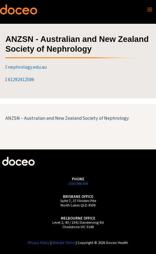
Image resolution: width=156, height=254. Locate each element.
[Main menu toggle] (150, 9)
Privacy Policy (39, 242)
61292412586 (21, 79)
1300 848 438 (78, 183)
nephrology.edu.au (27, 67)
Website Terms (63, 242)
